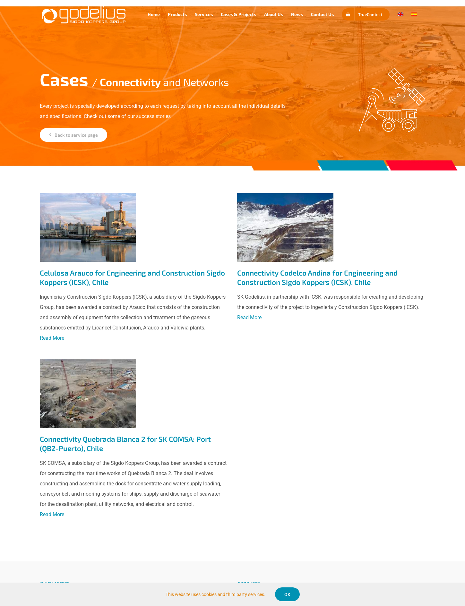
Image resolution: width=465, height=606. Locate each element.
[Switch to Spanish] (414, 14)
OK (287, 594)
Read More (52, 338)
